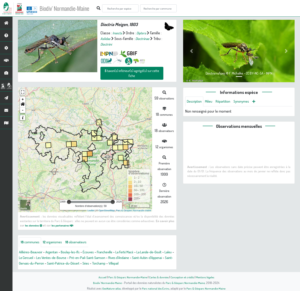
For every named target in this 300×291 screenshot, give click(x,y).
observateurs (81, 242)
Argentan (55, 252)
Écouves (95, 252)
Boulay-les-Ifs (75, 252)
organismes (55, 242)
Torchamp (141, 263)
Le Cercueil (49, 258)
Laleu (34, 258)
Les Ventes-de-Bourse (77, 258)
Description (195, 101)
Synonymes (246, 101)
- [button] (23, 110)
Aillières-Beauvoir (32, 252)
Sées (127, 263)
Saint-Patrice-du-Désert (103, 263)
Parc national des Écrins (156, 288)
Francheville (113, 252)
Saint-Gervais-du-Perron (64, 263)
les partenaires (66, 225)
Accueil (100, 277)
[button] (22, 105)
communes (31, 242)
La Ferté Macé (135, 252)
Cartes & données (158, 277)
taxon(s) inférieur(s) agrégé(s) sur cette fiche (132, 73)
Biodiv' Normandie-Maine (68, 8)
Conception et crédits (183, 277)
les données (35, 225)
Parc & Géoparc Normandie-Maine (126, 277)
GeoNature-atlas (110, 288)
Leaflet (91, 210)
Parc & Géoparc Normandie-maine (133, 210)
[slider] (69, 202)
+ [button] (23, 99)
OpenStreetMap (107, 210)
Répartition (227, 101)
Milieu (211, 101)
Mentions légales (206, 277)
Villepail (158, 263)
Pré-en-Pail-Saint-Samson (116, 258)
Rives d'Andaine (150, 258)
